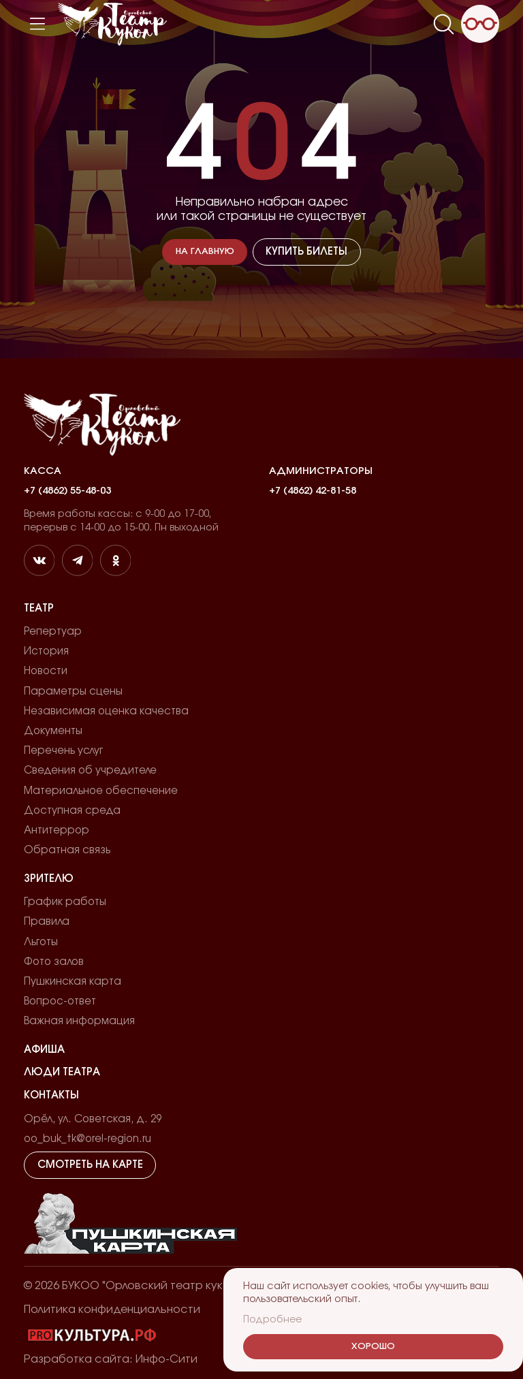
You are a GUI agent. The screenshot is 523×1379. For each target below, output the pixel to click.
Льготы (41, 942)
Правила (46, 922)
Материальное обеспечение (101, 791)
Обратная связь (67, 850)
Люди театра (62, 1072)
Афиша (44, 1050)
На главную (205, 251)
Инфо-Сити (166, 1359)
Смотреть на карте (90, 1165)
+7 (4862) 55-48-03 (67, 491)
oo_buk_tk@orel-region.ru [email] (87, 1139)
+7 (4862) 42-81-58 (312, 491)
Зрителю (49, 879)
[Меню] (37, 23)
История (46, 651)
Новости (45, 671)
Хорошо (373, 1346)
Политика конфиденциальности (112, 1309)
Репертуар (53, 632)
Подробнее (272, 1319)
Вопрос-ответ (60, 1001)
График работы (65, 902)
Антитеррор (56, 830)
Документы (53, 731)
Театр (39, 608)
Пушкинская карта (72, 982)
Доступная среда (72, 811)
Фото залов (54, 962)
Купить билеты (306, 252)
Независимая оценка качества (106, 711)
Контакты (51, 1095)
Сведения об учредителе (90, 770)
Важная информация (79, 1021)
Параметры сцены (73, 691)
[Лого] (112, 24)
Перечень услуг (63, 751)
